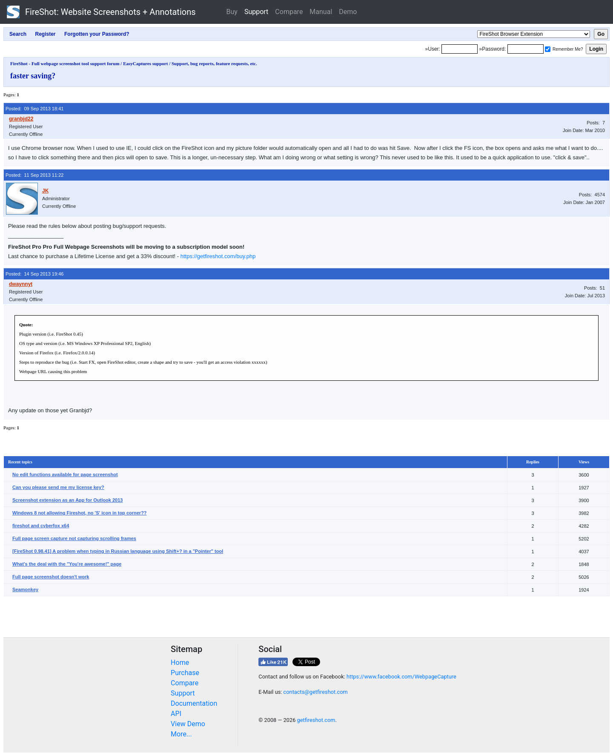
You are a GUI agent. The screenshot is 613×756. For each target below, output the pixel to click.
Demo (348, 12)
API (176, 714)
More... (181, 734)
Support (256, 12)
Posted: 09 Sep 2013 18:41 (34, 108)
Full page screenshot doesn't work (50, 576)
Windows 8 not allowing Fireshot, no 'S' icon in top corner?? (79, 512)
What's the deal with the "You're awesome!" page (66, 563)
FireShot (101, 12)
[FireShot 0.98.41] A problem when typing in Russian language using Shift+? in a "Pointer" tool (117, 551)
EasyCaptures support (145, 63)
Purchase (185, 673)
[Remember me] (547, 49)
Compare (289, 12)
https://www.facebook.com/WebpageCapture (401, 676)
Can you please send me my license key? (58, 487)
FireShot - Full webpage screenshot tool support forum (65, 63)
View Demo (188, 724)
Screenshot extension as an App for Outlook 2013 (67, 500)
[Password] (525, 49)
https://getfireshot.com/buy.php (218, 256)
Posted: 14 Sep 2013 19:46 (34, 273)
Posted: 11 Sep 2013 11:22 (34, 175)
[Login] (459, 49)
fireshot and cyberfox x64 (40, 525)
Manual (320, 12)
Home (180, 662)
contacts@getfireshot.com (316, 692)
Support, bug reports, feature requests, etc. (214, 63)
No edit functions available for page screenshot (65, 474)
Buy (232, 12)
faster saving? (32, 76)
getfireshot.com (316, 720)
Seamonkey (25, 589)
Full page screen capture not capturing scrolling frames (74, 538)
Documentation (194, 703)
